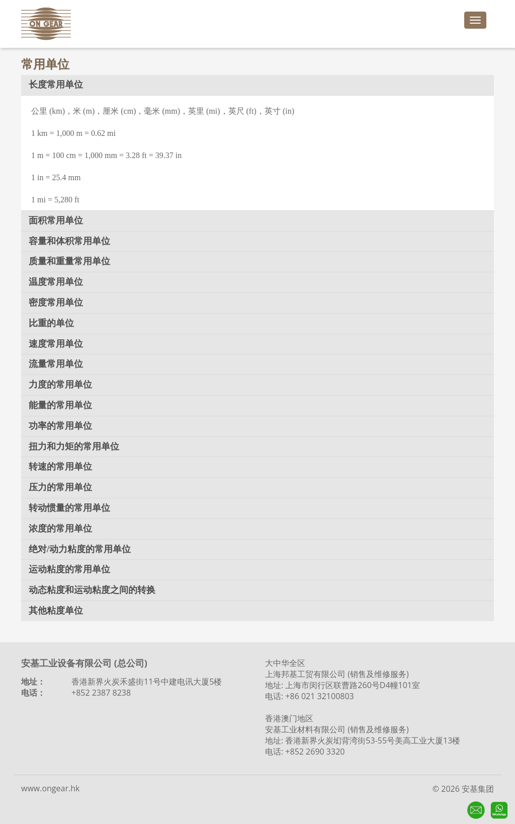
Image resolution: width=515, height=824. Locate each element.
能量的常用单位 (60, 405)
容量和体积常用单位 (69, 241)
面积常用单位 (56, 220)
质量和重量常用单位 (69, 261)
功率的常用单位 (60, 426)
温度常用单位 (56, 282)
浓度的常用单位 (60, 528)
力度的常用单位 (60, 385)
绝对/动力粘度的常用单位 (80, 549)
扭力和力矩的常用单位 (74, 446)
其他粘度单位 (56, 611)
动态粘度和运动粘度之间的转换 (92, 590)
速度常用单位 (56, 344)
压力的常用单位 (60, 487)
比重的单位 (51, 323)
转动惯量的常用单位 (69, 508)
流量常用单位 (56, 364)
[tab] (257, 85)
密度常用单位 (56, 302)
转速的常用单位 (60, 467)
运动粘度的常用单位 (69, 569)
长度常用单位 (56, 85)
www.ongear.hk (50, 788)
